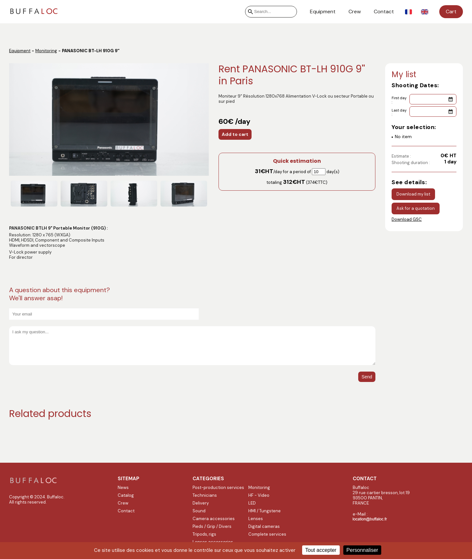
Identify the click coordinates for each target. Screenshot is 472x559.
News (123, 487)
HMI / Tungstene (264, 511)
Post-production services (218, 487)
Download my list (413, 194)
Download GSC (407, 219)
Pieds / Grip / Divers (212, 526)
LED (252, 503)
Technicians (205, 495)
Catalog (126, 495)
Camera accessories (214, 518)
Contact (384, 11)
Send (366, 376)
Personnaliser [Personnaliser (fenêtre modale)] (362, 550)
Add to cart (235, 134)
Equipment (323, 11)
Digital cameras (264, 526)
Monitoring (46, 51)
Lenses (255, 518)
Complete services (267, 534)
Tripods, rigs (204, 534)
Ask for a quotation (415, 208)
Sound (199, 511)
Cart (451, 11)
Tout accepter (320, 550)
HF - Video (258, 495)
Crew (354, 11)
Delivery (201, 503)
